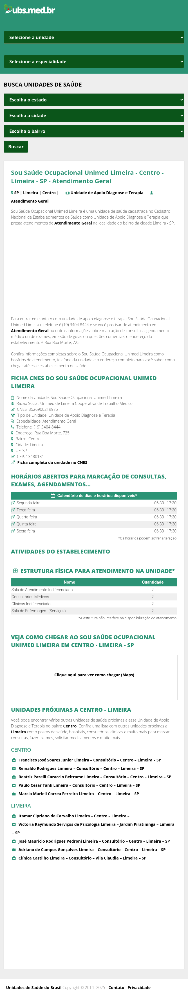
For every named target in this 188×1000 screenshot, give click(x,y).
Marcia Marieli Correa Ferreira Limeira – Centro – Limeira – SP (79, 793)
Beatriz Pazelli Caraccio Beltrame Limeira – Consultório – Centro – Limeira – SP (95, 776)
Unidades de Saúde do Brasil (34, 987)
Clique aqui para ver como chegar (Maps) (94, 674)
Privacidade (139, 987)
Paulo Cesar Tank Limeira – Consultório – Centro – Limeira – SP (79, 785)
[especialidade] (94, 61)
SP (16, 192)
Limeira (30, 192)
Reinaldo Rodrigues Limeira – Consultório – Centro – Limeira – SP (81, 768)
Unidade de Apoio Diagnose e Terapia (107, 192)
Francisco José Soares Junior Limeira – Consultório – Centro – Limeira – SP (90, 760)
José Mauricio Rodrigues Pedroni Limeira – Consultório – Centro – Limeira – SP (94, 841)
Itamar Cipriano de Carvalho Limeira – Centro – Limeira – (74, 815)
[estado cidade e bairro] (94, 99)
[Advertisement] (94, 271)
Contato (116, 987)
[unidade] (94, 37)
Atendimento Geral (29, 201)
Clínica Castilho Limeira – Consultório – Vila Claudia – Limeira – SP (82, 858)
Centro (49, 192)
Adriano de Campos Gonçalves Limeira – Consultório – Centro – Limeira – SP (92, 849)
